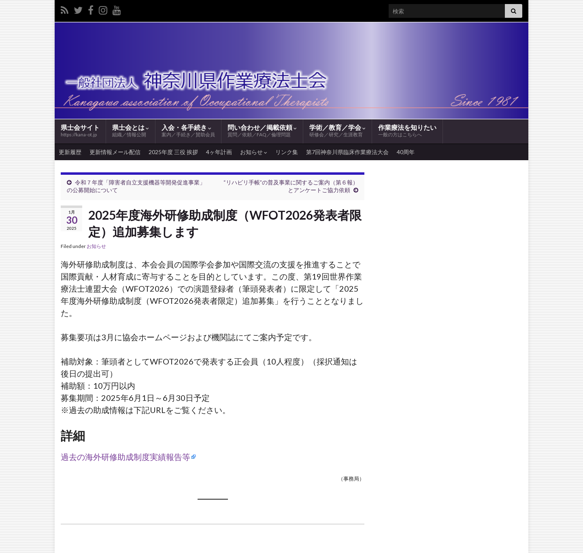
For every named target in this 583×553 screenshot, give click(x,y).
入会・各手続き (188, 130)
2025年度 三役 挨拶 (173, 151)
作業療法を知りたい (407, 130)
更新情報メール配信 (114, 151)
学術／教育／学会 (337, 130)
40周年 (406, 151)
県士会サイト (80, 130)
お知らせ (253, 151)
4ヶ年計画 (219, 151)
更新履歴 (70, 151)
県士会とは (130, 130)
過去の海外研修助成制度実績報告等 (125, 457)
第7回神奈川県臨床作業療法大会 (347, 151)
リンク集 (286, 151)
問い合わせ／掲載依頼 (262, 130)
